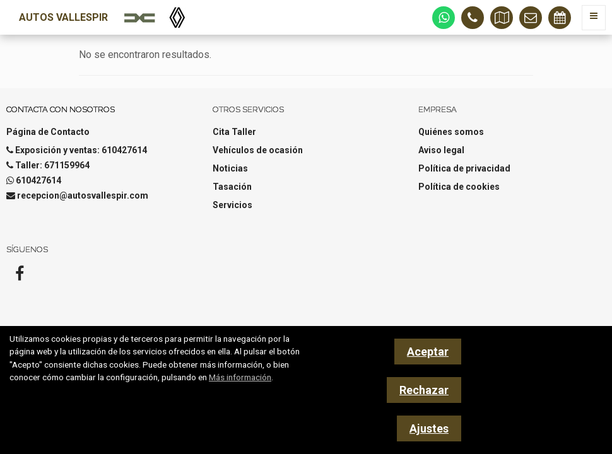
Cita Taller (234, 132)
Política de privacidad (464, 168)
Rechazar (424, 390)
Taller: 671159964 (52, 165)
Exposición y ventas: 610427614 (81, 150)
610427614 (38, 180)
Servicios (232, 205)
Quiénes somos (451, 132)
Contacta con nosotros (60, 109)
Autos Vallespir (63, 17)
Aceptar (428, 351)
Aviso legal (441, 150)
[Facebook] (19, 277)
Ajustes (429, 428)
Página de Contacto (48, 132)
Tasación (232, 187)
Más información (240, 377)
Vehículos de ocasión (258, 150)
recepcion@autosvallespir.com (82, 195)
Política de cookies (459, 187)
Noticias (230, 168)
